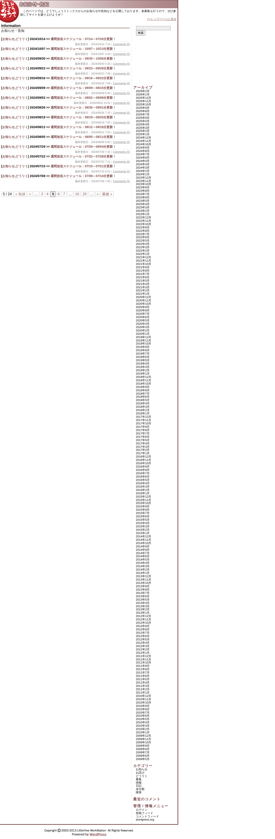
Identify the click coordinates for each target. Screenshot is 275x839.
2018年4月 (143, 403)
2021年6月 (143, 277)
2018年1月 (143, 413)
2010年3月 (143, 725)
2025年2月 (143, 131)
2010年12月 (143, 696)
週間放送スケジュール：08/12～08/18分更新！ (83, 127)
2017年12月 (143, 416)
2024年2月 (143, 171)
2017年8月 (143, 430)
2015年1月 (143, 533)
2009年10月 (143, 742)
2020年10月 (143, 303)
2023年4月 (143, 204)
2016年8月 (143, 470)
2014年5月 (143, 559)
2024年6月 (143, 157)
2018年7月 (143, 393)
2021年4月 (143, 284)
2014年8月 (143, 549)
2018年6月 (143, 396)
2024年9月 (143, 147)
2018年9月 (143, 387)
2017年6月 (143, 436)
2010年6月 (143, 715)
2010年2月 (143, 729)
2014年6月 (143, 556)
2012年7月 (143, 632)
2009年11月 (143, 739)
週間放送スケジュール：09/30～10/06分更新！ (83, 58)
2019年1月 (143, 373)
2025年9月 (143, 107)
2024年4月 (143, 164)
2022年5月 (143, 240)
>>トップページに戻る (161, 19)
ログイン (141, 809)
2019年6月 (143, 357)
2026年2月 (143, 91)
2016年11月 (143, 460)
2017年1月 (143, 453)
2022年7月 (143, 234)
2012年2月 (143, 649)
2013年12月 (143, 576)
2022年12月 (143, 217)
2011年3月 (143, 686)
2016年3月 (143, 486)
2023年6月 (143, 197)
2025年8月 (143, 111)
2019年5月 (143, 360)
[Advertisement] (155, 60)
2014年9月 (143, 546)
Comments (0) (121, 44)
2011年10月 (143, 662)
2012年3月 (143, 646)
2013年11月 (143, 579)
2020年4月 (143, 323)
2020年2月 (143, 330)
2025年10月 (143, 104)
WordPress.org (145, 819)
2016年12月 (143, 456)
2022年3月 (143, 247)
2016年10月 (143, 463)
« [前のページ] (30, 194)
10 (77, 194)
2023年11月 (143, 181)
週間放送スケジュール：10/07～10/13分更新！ (83, 48)
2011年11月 (143, 659)
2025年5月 (143, 121)
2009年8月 (143, 749)
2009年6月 (143, 755)
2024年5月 (143, 161)
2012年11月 (143, 619)
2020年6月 (143, 317)
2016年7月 (143, 473)
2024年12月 (143, 137)
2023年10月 (143, 184)
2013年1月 (143, 612)
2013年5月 (143, 599)
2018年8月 (143, 390)
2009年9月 (143, 745)
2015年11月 (143, 500)
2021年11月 (143, 260)
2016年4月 (143, 483)
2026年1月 (143, 94)
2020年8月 (143, 310)
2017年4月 (143, 443)
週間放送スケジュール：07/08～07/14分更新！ (83, 176)
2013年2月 (143, 609)
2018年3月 (143, 406)
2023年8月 (143, 190)
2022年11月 (143, 220)
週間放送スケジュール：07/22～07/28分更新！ (83, 156)
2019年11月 (143, 340)
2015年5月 (143, 519)
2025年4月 (143, 124)
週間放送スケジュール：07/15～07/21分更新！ (83, 166)
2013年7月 (143, 593)
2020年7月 (143, 313)
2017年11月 (143, 420)
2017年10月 (143, 423)
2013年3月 (143, 606)
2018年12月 (143, 377)
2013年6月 (143, 596)
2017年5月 (143, 440)
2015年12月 (143, 496)
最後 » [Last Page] (107, 194)
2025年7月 (143, 114)
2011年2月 (143, 689)
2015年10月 (143, 503)
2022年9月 (143, 227)
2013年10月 (143, 583)
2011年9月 (143, 666)
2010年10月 (143, 702)
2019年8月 (143, 350)
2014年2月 (143, 569)
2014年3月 (143, 566)
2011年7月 (143, 672)
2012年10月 (143, 622)
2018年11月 (143, 380)
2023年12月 (143, 177)
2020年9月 (143, 307)
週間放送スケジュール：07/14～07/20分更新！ (83, 39)
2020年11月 (143, 300)
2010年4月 (143, 722)
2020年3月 (143, 327)
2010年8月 (143, 709)
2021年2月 (143, 290)
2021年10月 (143, 264)
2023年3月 (143, 207)
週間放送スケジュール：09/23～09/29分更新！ (83, 68)
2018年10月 (143, 383)
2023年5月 (143, 200)
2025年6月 (143, 117)
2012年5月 (143, 639)
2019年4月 (143, 363)
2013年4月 (143, 603)
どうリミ (22, 39)
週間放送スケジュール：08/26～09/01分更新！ (83, 107)
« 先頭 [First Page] (20, 194)
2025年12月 (143, 97)
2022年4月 (143, 244)
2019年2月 (143, 370)
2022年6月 (143, 237)
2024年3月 (143, 167)
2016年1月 (143, 493)
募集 (139, 779)
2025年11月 (143, 101)
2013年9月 (143, 586)
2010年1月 (143, 732)
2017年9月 (143, 426)
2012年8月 (143, 629)
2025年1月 (143, 134)
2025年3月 (143, 127)
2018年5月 (143, 400)
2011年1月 (143, 692)
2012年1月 (143, 652)
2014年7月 (143, 553)
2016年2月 (143, 490)
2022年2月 (143, 250)
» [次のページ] (98, 194)
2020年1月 (143, 333)
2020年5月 (143, 320)
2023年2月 (143, 210)
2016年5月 (143, 480)
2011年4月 (143, 682)
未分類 (140, 789)
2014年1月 (143, 573)
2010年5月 (143, 719)
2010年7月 (143, 712)
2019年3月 (143, 367)
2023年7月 (143, 194)
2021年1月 (143, 293)
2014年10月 (143, 543)
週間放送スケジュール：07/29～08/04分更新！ (83, 146)
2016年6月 (143, 476)
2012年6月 (143, 636)
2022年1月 (143, 254)
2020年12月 (143, 297)
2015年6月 (143, 516)
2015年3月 (143, 526)
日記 (139, 785)
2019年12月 (143, 337)
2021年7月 (143, 274)
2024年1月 (143, 174)
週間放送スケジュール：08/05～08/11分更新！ (83, 137)
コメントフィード (147, 816)
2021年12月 (143, 257)
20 (85, 194)
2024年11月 (143, 141)
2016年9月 (143, 466)
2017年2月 (143, 450)
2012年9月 (143, 626)
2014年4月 (143, 563)
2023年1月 (143, 214)
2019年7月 (143, 353)
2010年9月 (143, 706)
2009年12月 (143, 735)
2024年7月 (143, 154)
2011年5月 (143, 679)
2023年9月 (143, 187)
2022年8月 (143, 230)
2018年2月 (143, 410)
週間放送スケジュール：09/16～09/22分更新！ (83, 78)
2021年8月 (143, 270)
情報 (139, 782)
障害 (139, 792)
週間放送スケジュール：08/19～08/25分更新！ (83, 117)
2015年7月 (143, 513)
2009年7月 (143, 752)
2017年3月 (143, 446)
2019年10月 (143, 343)
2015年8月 (143, 509)
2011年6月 (143, 676)
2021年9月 (143, 267)
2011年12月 (143, 656)
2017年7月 (143, 433)
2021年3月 (143, 287)
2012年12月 (143, 616)
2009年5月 (143, 759)
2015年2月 (143, 529)
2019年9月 (143, 347)
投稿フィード (144, 813)
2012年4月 (143, 642)
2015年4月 (143, 523)
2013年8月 (143, 589)
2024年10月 (143, 144)
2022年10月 (143, 224)
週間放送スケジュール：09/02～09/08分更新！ (83, 97)
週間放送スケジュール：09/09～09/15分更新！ (83, 88)
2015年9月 (143, 506)
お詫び (140, 772)
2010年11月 (143, 699)
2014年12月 (143, 536)
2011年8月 (143, 669)
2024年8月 (143, 151)
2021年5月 (143, 280)
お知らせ (8, 39)
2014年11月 (143, 539)
